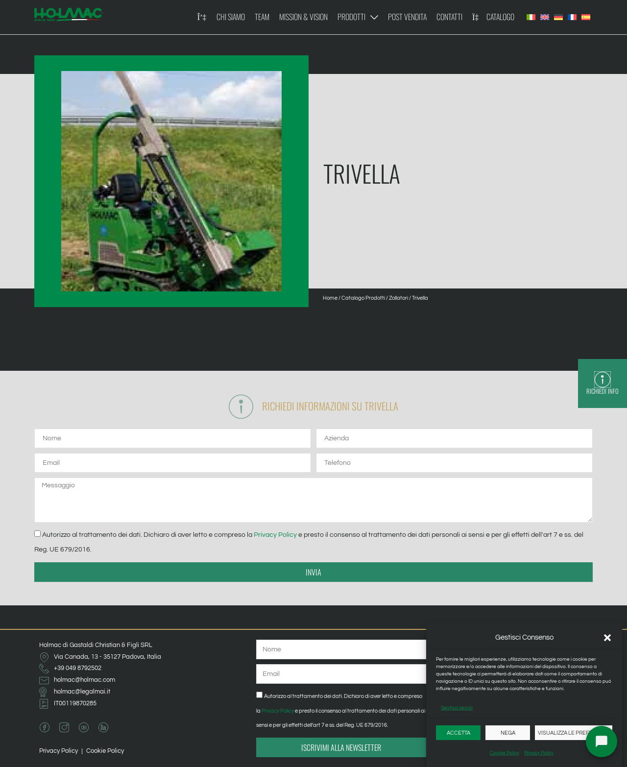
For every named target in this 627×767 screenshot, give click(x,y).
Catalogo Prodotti (363, 298)
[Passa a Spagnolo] (586, 17)
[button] (607, 638)
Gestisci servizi (457, 707)
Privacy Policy (539, 752)
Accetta (458, 733)
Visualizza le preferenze (573, 733)
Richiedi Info (602, 391)
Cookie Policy (504, 752)
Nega (508, 733)
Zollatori (398, 298)
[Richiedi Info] (602, 379)
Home (330, 298)
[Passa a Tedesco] (558, 17)
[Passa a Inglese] (545, 17)
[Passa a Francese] (572, 17)
